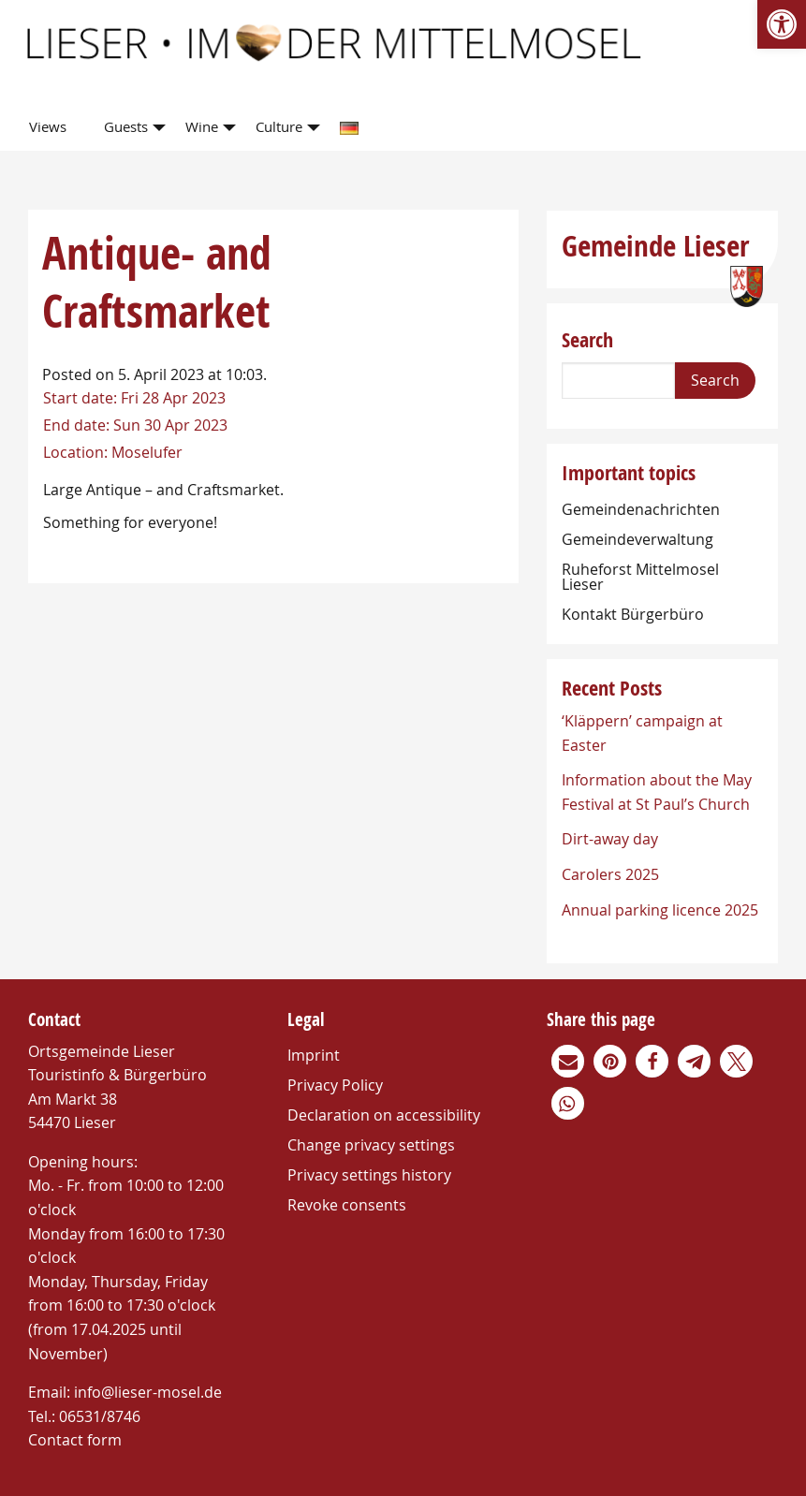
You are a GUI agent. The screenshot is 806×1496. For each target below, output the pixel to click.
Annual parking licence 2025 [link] (660, 910)
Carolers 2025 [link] (610, 874)
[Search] (618, 380)
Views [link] (47, 126)
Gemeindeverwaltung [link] (637, 539)
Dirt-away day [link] (610, 839)
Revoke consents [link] (346, 1205)
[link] (781, 24)
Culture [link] (279, 126)
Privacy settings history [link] (369, 1175)
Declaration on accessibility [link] (383, 1115)
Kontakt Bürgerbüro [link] (633, 614)
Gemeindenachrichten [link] (641, 509)
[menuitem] (51, 128)
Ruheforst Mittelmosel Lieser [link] (640, 576)
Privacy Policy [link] (335, 1085)
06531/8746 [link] (99, 1416)
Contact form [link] (75, 1440)
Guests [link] (126, 126)
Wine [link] (201, 126)
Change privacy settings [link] (371, 1145)
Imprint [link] (313, 1055)
